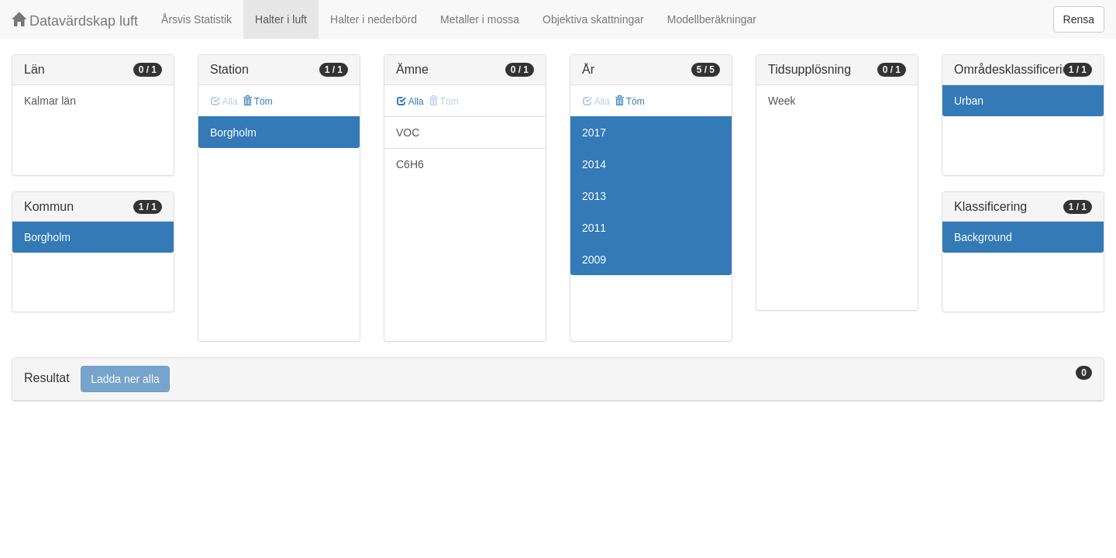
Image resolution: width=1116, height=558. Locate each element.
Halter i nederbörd (373, 19)
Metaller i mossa (479, 19)
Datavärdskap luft (75, 20)
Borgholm (47, 237)
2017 (594, 132)
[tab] (558, 379)
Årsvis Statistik (196, 19)
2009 (594, 259)
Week (782, 101)
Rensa (1078, 19)
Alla (410, 101)
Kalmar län (50, 101)
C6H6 (410, 164)
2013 (594, 196)
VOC (407, 132)
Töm (258, 101)
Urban (968, 101)
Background (983, 237)
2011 (594, 228)
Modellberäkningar (711, 19)
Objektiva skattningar (593, 19)
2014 (594, 164)
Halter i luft (281, 19)
